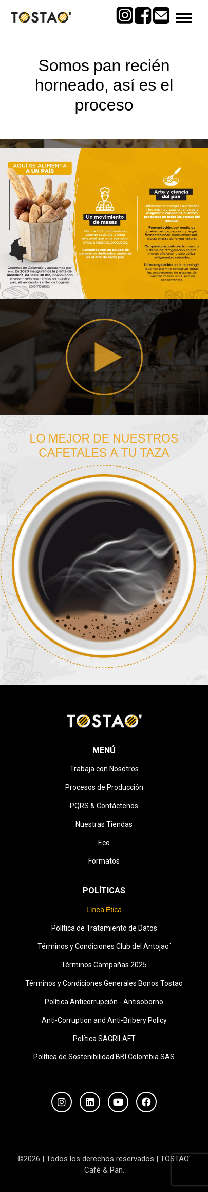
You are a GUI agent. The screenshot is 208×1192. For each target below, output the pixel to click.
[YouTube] (118, 1102)
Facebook (143, 11)
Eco (104, 842)
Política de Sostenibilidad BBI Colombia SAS (104, 1057)
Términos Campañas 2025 (104, 965)
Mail (161, 11)
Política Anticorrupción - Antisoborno (104, 1002)
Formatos (104, 861)
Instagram (124, 11)
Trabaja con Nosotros (104, 769)
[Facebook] (146, 1102)
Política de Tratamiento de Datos (104, 928)
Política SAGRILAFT (104, 1038)
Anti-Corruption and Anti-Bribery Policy (104, 1020)
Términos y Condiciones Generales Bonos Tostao (104, 983)
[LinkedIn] (90, 1102)
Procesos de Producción (104, 787)
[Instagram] (61, 1102)
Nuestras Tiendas (104, 824)
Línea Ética (104, 910)
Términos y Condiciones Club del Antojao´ (104, 946)
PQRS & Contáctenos (104, 806)
